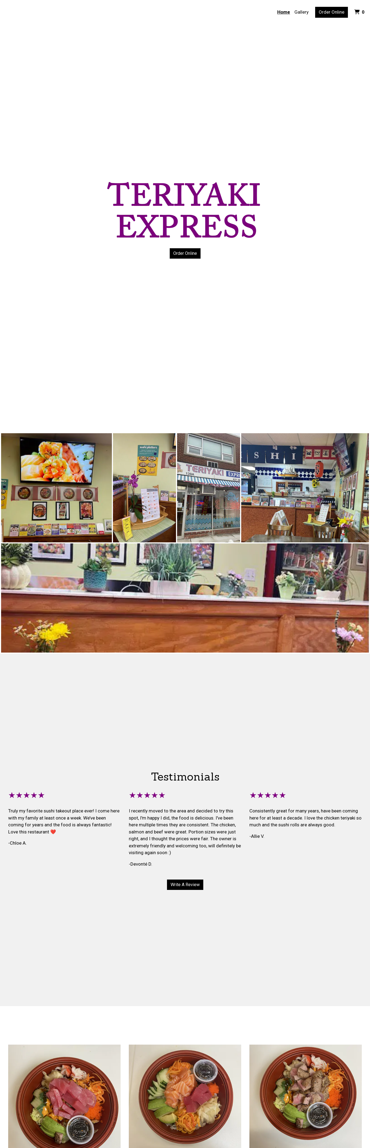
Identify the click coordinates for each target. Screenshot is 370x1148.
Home (283, 12)
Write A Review (185, 884)
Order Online (331, 12)
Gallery (301, 12)
